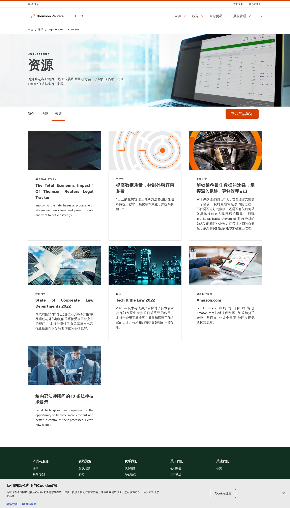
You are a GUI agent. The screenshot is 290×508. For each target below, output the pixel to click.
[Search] (260, 15)
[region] (145, 493)
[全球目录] (34, 4)
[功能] (45, 114)
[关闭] (283, 493)
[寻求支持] (238, 4)
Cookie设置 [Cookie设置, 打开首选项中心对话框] (223, 493)
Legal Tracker (56, 29)
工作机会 (176, 474)
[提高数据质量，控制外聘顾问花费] (145, 186)
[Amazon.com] (225, 293)
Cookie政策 (29, 503)
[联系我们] (254, 4)
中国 (30, 29)
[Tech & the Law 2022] (145, 293)
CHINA (79, 16)
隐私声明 (11, 503)
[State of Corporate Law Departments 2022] (64, 293)
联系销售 (130, 468)
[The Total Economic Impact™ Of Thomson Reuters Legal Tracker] (64, 186)
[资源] (58, 114)
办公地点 (130, 474)
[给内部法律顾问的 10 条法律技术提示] (64, 391)
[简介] (31, 114)
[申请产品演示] (242, 114)
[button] (181, 16)
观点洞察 (84, 468)
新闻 (81, 474)
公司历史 (176, 468)
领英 (219, 468)
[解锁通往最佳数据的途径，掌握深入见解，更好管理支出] (225, 186)
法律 (40, 29)
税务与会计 (40, 474)
